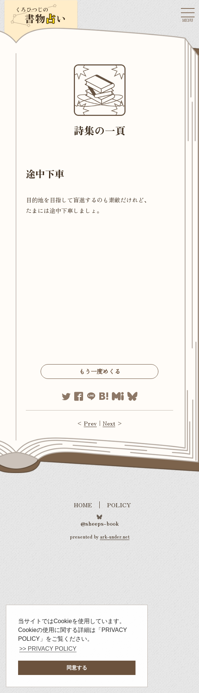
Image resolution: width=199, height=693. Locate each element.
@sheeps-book (99, 523)
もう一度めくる (99, 371)
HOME (83, 504)
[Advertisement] (99, 292)
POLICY (119, 504)
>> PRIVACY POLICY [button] (47, 649)
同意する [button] (76, 668)
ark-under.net (115, 536)
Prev (90, 423)
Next (109, 423)
